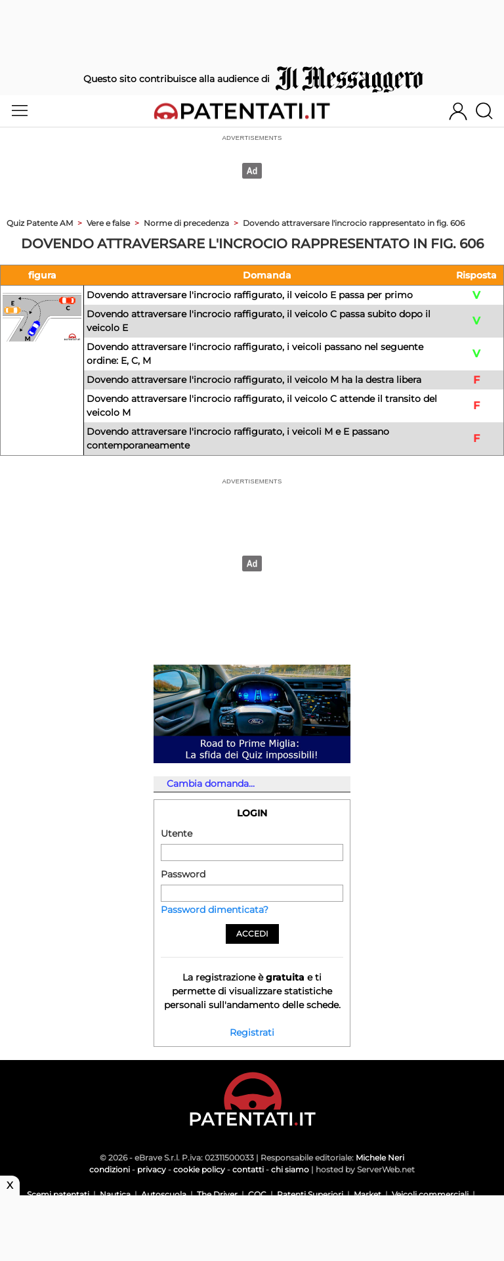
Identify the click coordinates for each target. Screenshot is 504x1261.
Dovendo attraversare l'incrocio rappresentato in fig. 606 (354, 223)
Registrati (252, 1032)
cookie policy (199, 1169)
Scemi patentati (58, 1194)
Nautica (115, 1194)
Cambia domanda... (211, 783)
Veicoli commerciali (430, 1194)
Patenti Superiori (310, 1194)
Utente (176, 833)
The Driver (217, 1194)
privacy (151, 1169)
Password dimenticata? (214, 910)
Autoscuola (163, 1194)
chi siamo (290, 1169)
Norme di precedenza (186, 223)
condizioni (109, 1169)
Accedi (252, 934)
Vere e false (108, 223)
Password (183, 874)
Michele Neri (380, 1157)
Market (367, 1194)
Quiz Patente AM (40, 223)
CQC (257, 1194)
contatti (248, 1169)
